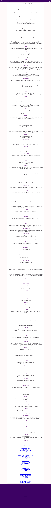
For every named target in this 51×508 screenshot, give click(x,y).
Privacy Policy (25, 501)
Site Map (25, 496)
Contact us (25, 503)
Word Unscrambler (25, 488)
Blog (25, 492)
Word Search (25, 490)
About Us (25, 498)
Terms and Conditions (25, 499)
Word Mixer (25, 487)
